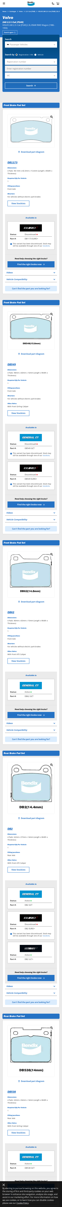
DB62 (10, 612)
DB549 (11, 364)
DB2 (10, 828)
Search (8, 39)
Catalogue (12, 11)
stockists (46, 246)
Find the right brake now (31, 264)
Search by (9, 54)
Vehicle (40, 55)
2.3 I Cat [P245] (30, 11)
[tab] (9, 32)
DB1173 (12, 162)
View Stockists (18, 203)
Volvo (21, 11)
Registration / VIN (26, 55)
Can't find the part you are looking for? (31, 288)
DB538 (11, 1091)
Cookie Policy (22, 1203)
